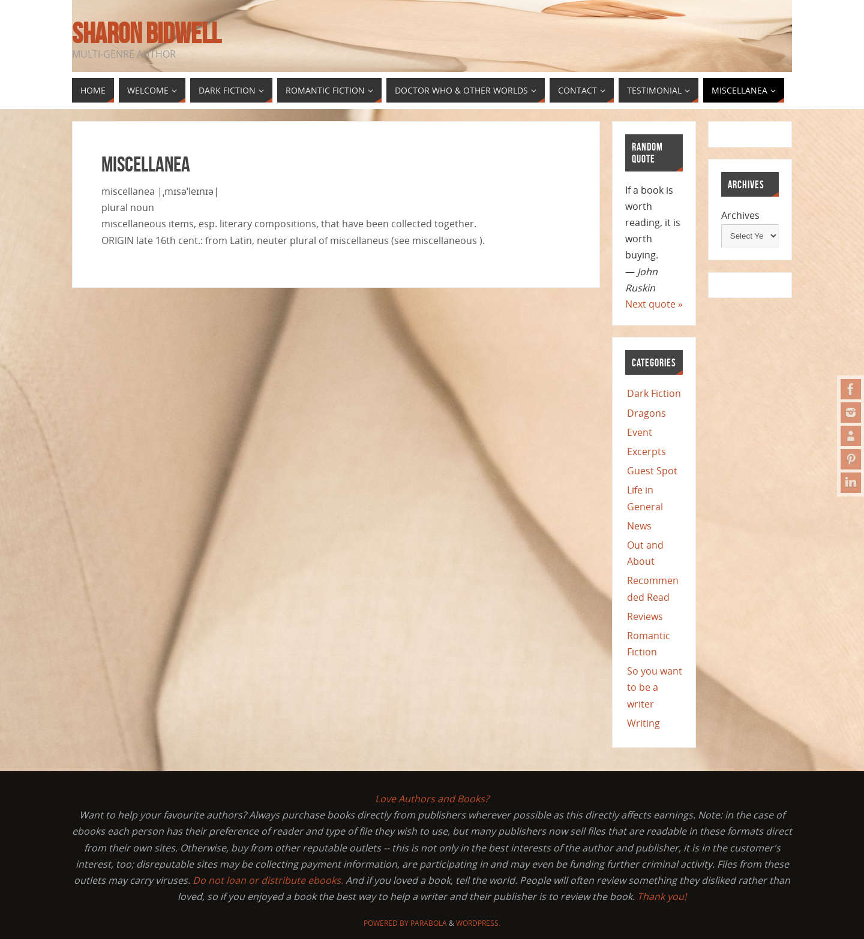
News (639, 525)
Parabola (428, 923)
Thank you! (661, 896)
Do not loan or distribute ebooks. (268, 880)
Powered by (387, 923)
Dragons (646, 413)
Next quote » (654, 304)
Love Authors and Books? (432, 798)
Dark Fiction (654, 393)
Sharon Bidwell (146, 33)
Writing (643, 723)
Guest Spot (652, 470)
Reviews (645, 616)
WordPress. (478, 923)
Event (639, 432)
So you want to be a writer (654, 687)
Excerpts (646, 451)
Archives (740, 215)
